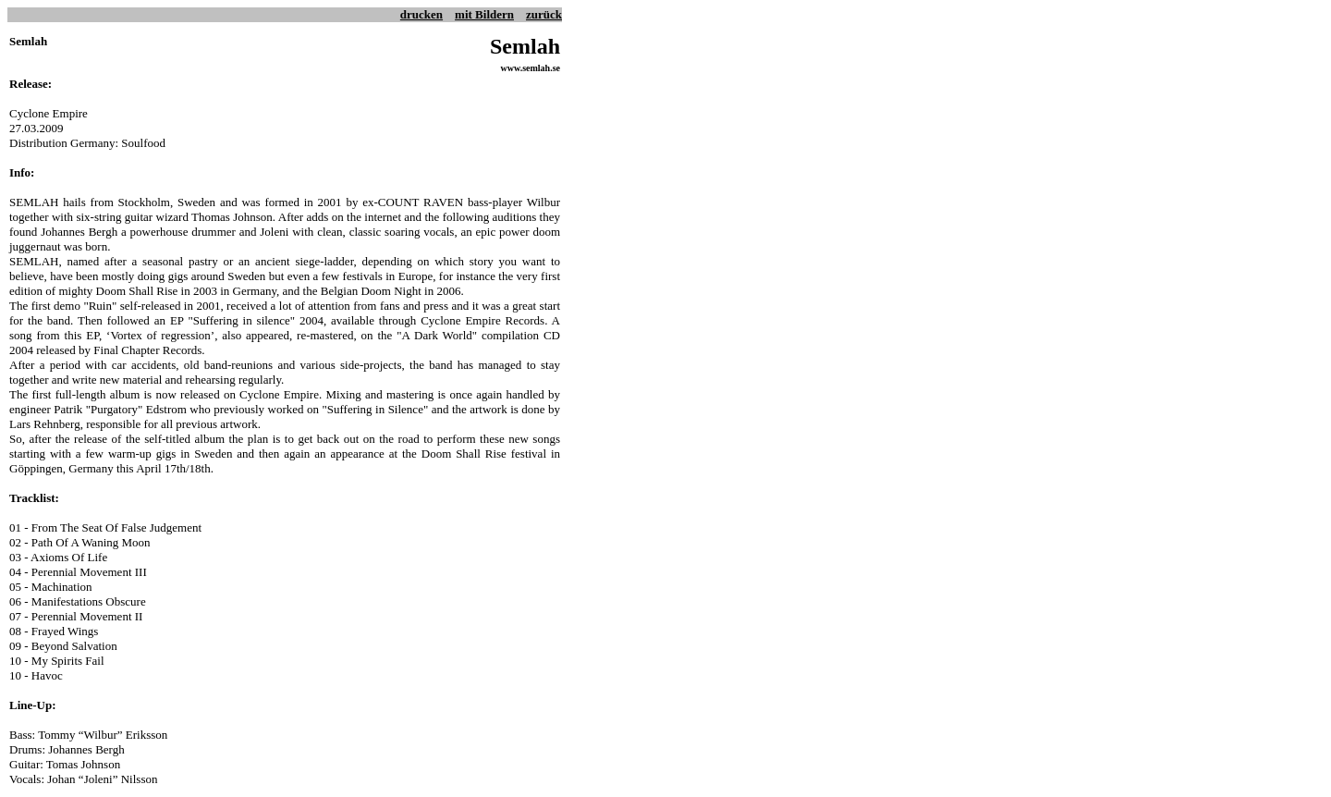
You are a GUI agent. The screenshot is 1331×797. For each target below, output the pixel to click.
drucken (421, 14)
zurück (544, 14)
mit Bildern (484, 14)
